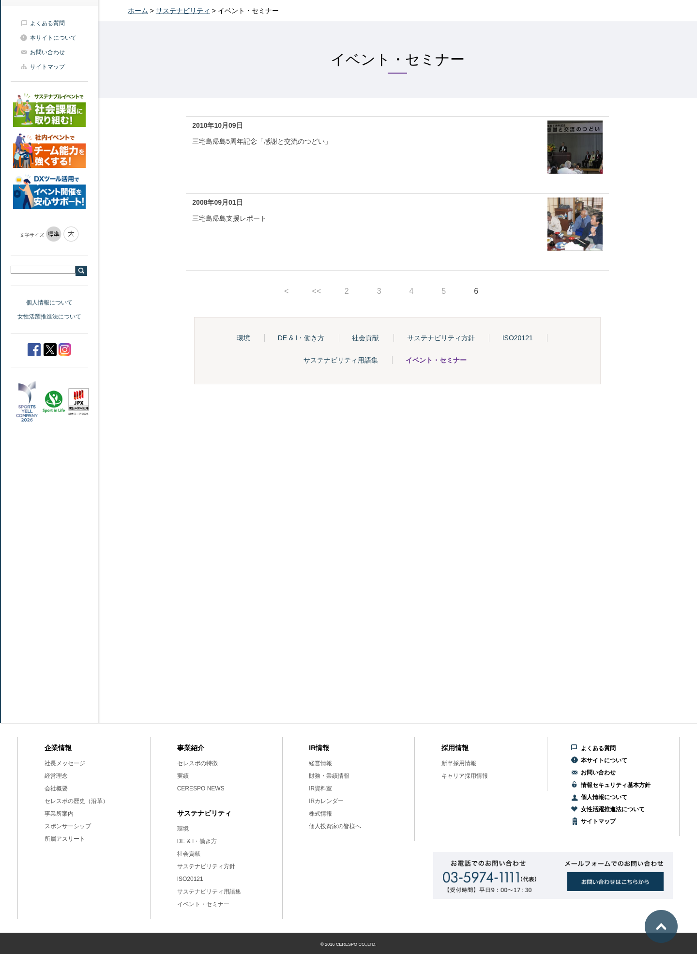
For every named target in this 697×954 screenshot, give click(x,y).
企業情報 (58, 748)
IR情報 (319, 748)
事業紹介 (190, 748)
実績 (183, 775)
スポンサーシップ (68, 826)
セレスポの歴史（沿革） (76, 801)
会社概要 (56, 788)
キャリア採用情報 (464, 775)
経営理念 (56, 775)
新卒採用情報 (458, 763)
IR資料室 (320, 788)
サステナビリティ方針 (441, 338)
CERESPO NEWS (201, 788)
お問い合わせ (47, 52)
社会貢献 (365, 338)
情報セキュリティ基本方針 (616, 785)
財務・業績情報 (329, 775)
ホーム (138, 11)
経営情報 (320, 763)
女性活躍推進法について (49, 316)
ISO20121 (517, 338)
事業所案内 (59, 813)
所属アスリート (65, 838)
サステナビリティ (183, 11)
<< (316, 291)
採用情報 (455, 748)
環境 (243, 338)
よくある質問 (47, 23)
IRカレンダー (326, 801)
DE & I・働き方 (301, 338)
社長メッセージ (65, 763)
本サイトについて (53, 37)
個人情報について (49, 302)
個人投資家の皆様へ (335, 826)
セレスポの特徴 (197, 763)
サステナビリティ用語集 (340, 360)
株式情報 (320, 813)
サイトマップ (47, 66)
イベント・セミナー (436, 360)
